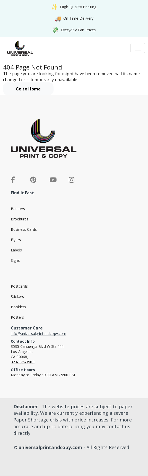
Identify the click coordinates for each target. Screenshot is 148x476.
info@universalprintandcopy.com (38, 333)
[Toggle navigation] (137, 48)
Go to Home (28, 89)
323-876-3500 (22, 361)
